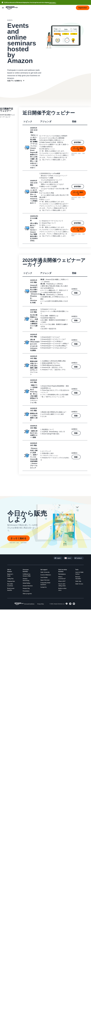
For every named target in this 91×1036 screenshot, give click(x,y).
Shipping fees (11, 581)
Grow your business (26, 570)
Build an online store (62, 589)
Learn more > (52, 2)
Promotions (26, 591)
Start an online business (62, 570)
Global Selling (26, 583)
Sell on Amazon (9, 570)
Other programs (27, 593)
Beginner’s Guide (10, 575)
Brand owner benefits (10, 589)
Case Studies (44, 577)
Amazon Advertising (26, 579)
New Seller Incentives (10, 584)
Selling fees (10, 578)
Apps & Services (45, 580)
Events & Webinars (45, 575)
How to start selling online (62, 584)
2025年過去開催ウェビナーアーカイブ (7, 116)
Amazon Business (28, 585)
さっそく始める (78, 149)
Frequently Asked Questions (45, 583)
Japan (69, 558)
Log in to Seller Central (79, 573)
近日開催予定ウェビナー (6, 109)
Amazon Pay (26, 588)
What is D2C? (62, 581)
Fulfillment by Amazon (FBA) (27, 575)
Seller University (45, 572)
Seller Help (78, 581)
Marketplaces (62, 574)
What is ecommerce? (62, 577)
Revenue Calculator (78, 577)
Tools (76, 569)
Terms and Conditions (29, 604)
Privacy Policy (40, 604)
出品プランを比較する (14, 81)
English (59, 558)
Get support (43, 569)
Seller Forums (79, 584)
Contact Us (43, 587)
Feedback (79, 558)
